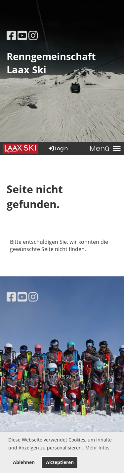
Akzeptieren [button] (60, 462)
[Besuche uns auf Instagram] (33, 35)
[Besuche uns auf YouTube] (22, 35)
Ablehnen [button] (24, 462)
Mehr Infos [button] (97, 447)
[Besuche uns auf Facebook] (11, 35)
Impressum (62, 376)
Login (58, 148)
